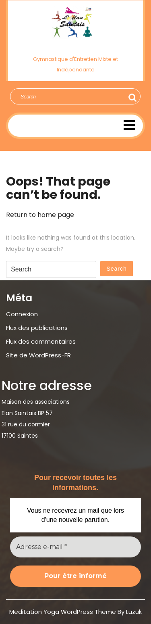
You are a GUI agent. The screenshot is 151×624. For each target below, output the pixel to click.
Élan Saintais (75, 46)
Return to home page (40, 214)
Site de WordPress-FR (38, 355)
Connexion (22, 314)
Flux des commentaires (41, 341)
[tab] (129, 125)
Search (131, 97)
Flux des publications (37, 327)
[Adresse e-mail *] (75, 546)
